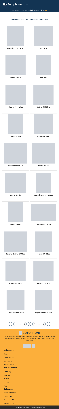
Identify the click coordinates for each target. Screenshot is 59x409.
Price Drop (8, 396)
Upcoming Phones (11, 400)
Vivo (42, 10)
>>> (46, 10)
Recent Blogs (9, 403)
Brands (6, 354)
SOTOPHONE (31, 333)
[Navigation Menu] (27, 4)
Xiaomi (36, 10)
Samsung (16, 10)
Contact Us (8, 361)
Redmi (30, 10)
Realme (24, 10)
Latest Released (10, 393)
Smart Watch (9, 357)
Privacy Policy (9, 365)
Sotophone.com (24, 407)
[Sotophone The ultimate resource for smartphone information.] (12, 4)
